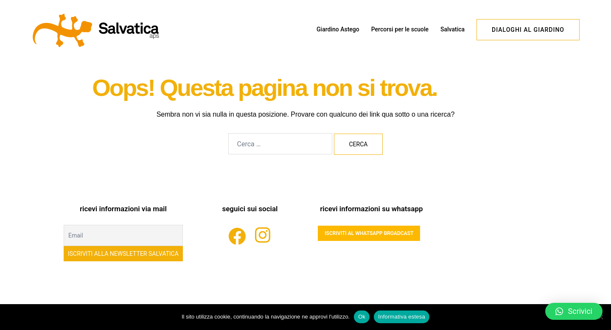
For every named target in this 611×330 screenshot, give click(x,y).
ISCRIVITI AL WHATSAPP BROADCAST (369, 233)
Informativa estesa (401, 316)
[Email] (123, 235)
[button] (574, 311)
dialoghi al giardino (528, 29)
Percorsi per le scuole (400, 29)
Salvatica (452, 29)
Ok (361, 316)
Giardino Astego (338, 29)
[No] (600, 317)
